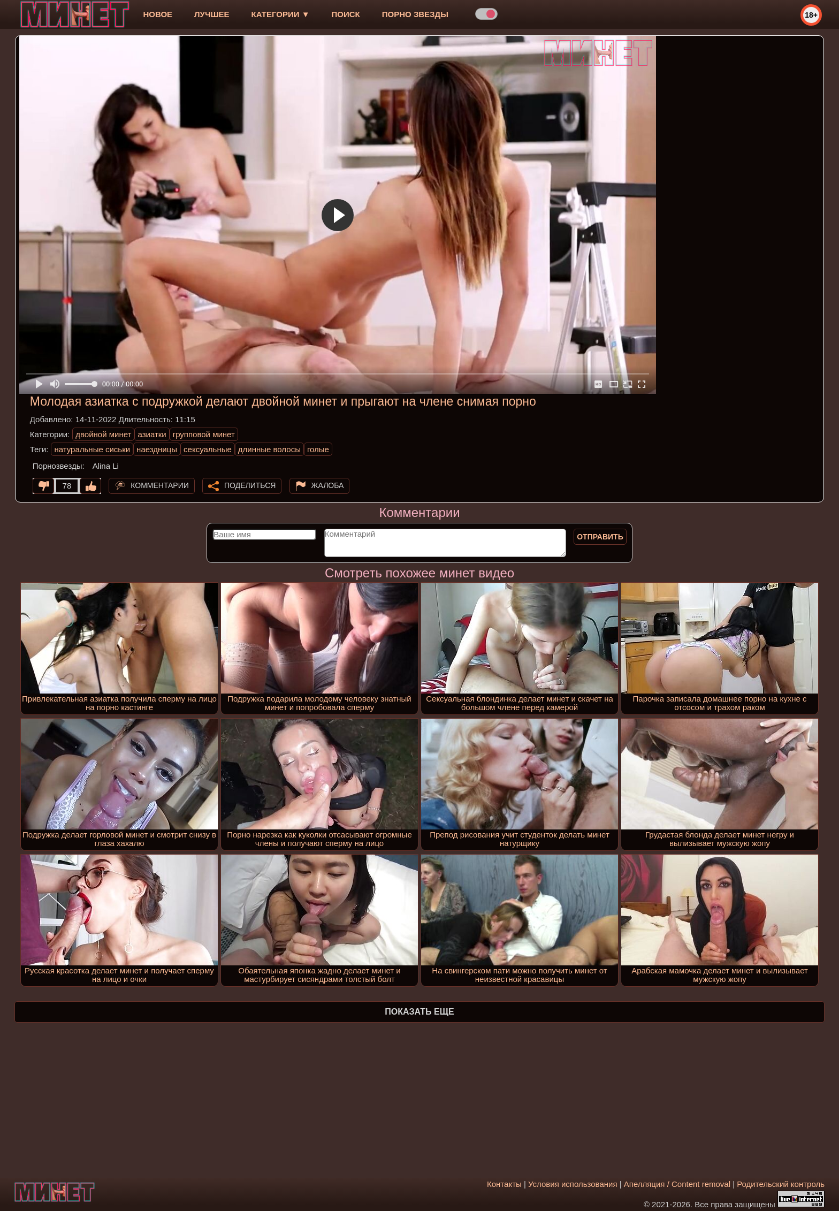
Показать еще (419, 1011)
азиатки (152, 434)
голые (318, 449)
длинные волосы (269, 449)
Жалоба (327, 485)
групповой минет (204, 434)
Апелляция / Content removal (677, 1184)
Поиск (346, 14)
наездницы (156, 449)
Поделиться (250, 485)
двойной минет (103, 434)
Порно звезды (415, 14)
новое (157, 14)
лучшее (211, 14)
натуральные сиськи (92, 449)
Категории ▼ (280, 14)
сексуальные (208, 449)
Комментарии (160, 485)
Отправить (600, 536)
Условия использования (572, 1184)
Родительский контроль (781, 1184)
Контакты (504, 1184)
